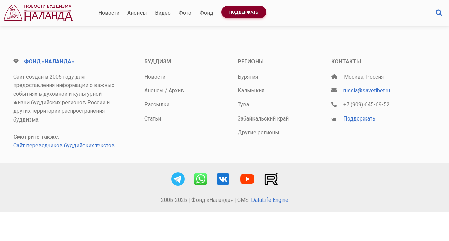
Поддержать (243, 12)
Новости (108, 13)
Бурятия (248, 77)
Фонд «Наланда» (49, 61)
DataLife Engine (269, 200)
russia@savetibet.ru (366, 90)
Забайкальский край (263, 118)
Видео (163, 13)
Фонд (206, 13)
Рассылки (156, 104)
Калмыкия (251, 90)
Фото (185, 13)
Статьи (152, 118)
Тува (243, 104)
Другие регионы (258, 132)
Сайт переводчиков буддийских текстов (64, 145)
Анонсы (137, 13)
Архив (176, 90)
